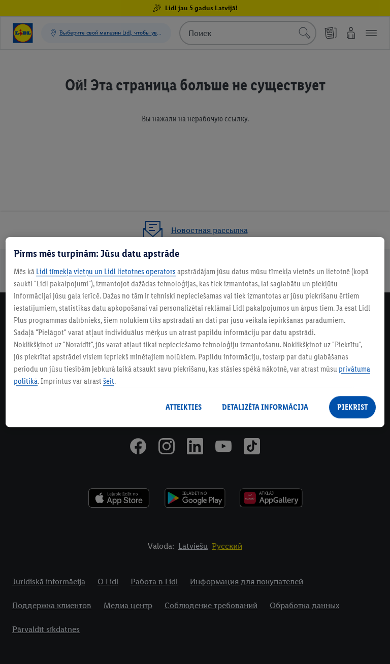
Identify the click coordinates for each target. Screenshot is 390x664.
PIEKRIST (352, 407)
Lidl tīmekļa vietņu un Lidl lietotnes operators (106, 271)
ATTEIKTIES (184, 407)
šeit (108, 381)
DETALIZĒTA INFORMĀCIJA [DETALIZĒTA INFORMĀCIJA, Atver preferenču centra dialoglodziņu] (265, 407)
